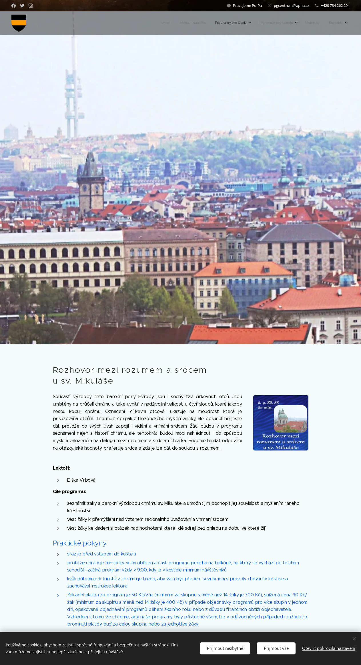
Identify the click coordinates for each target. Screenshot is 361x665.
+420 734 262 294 (335, 5)
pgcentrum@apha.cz (291, 5)
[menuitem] (293, 23)
